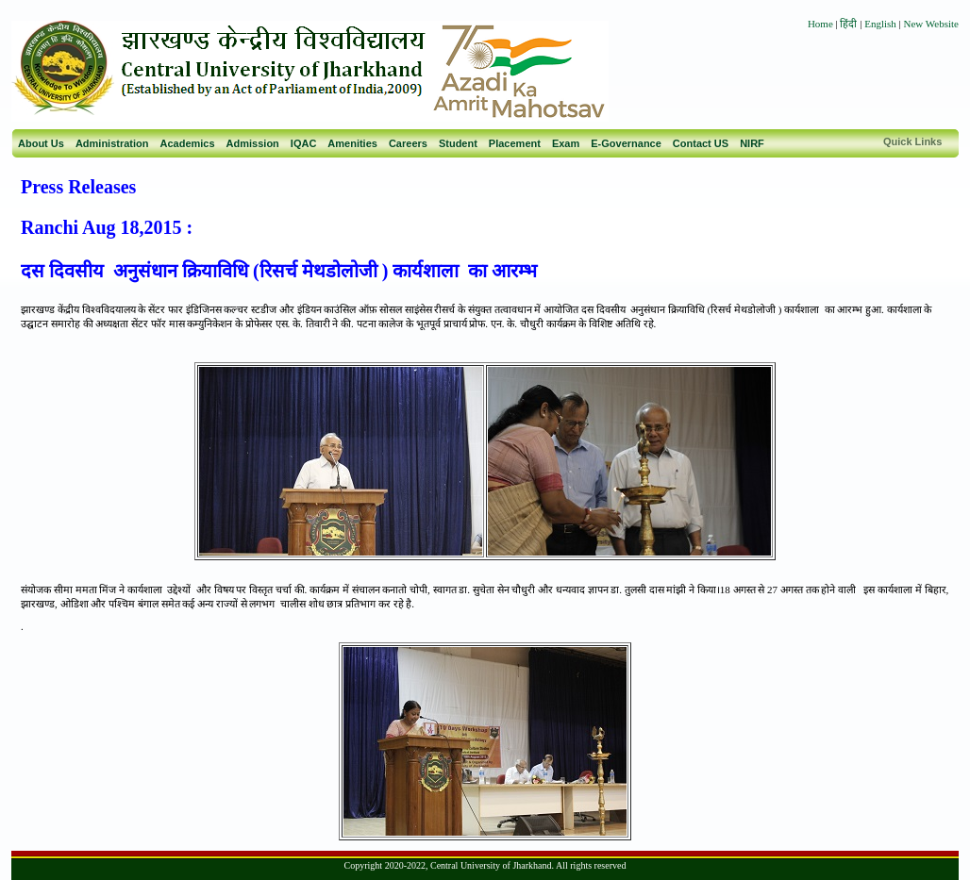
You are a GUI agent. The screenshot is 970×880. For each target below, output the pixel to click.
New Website (931, 23)
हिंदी (850, 23)
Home (820, 23)
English (880, 23)
